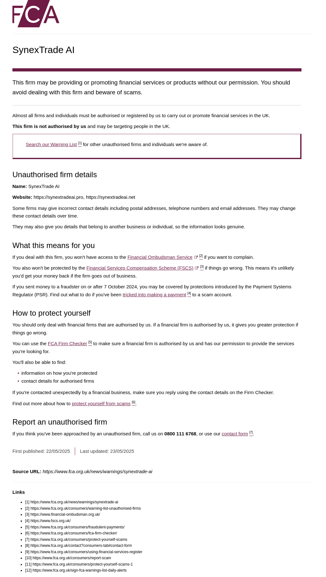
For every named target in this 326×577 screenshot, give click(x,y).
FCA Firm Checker (70, 343)
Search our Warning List (54, 144)
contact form (237, 433)
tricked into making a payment (157, 294)
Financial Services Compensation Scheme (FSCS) (144, 268)
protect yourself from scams (103, 403)
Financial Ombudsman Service (164, 257)
